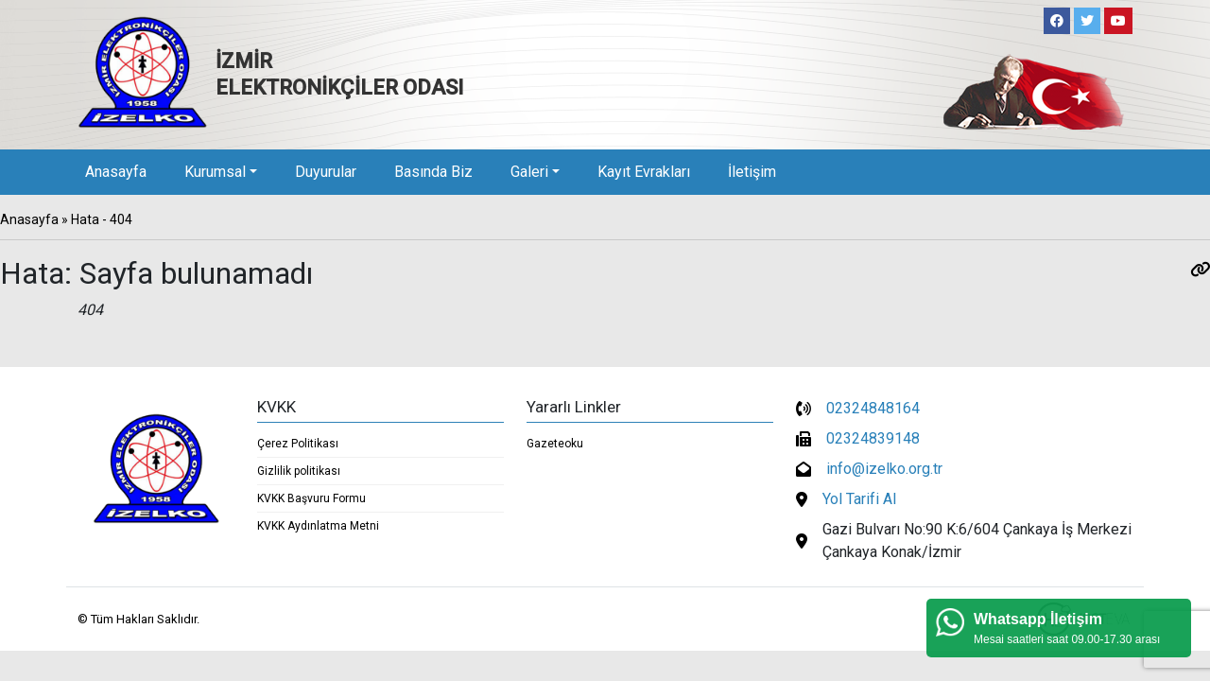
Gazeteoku (555, 443)
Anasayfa (116, 172)
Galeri (529, 172)
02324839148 (873, 438)
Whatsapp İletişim (1038, 619)
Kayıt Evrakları (643, 172)
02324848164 (873, 408)
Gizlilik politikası (298, 471)
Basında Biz (433, 172)
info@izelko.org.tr (884, 469)
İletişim (752, 172)
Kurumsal (215, 172)
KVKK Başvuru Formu (311, 498)
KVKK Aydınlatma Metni (318, 526)
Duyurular (325, 172)
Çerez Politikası (297, 443)
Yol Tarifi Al (859, 499)
